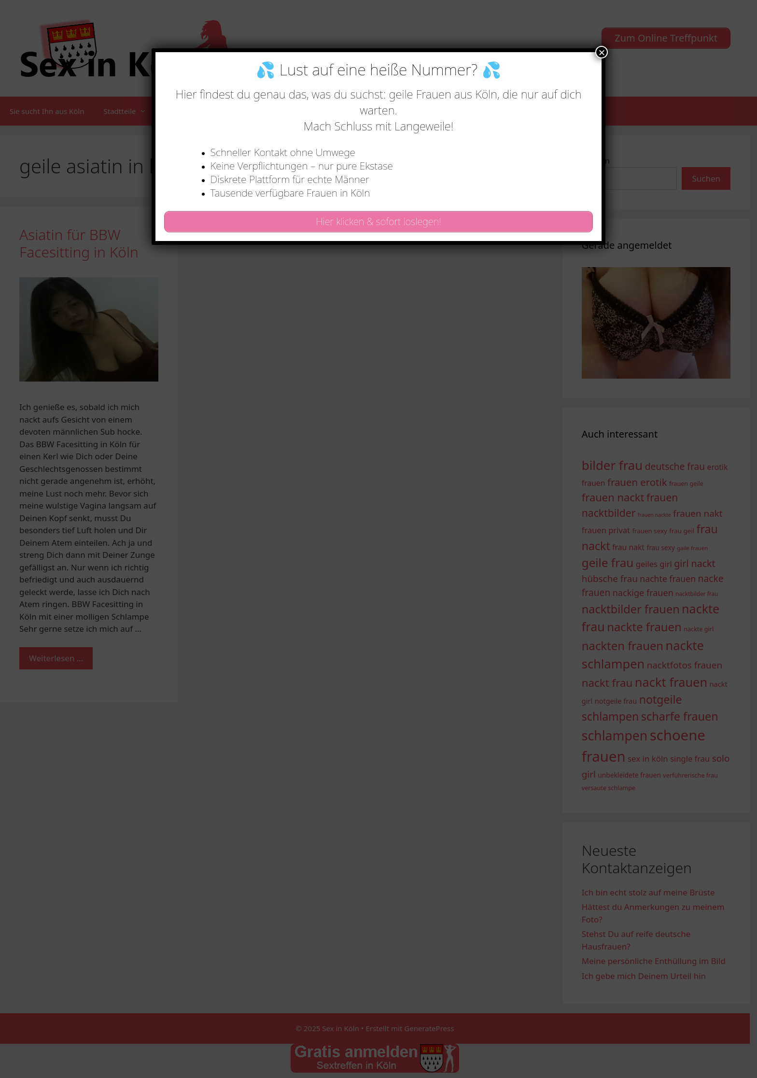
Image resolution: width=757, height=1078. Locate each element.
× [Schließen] (601, 52)
